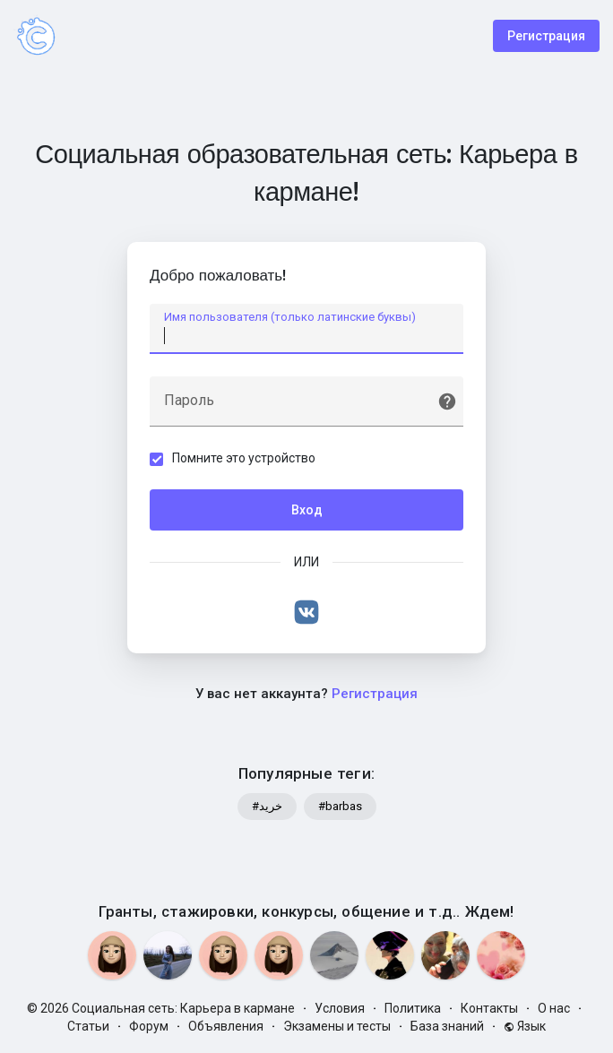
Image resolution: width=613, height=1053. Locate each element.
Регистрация (546, 36)
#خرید (267, 806)
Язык (525, 1026)
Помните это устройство (243, 458)
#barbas (340, 806)
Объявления (225, 1026)
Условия (340, 1008)
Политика (412, 1008)
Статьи (88, 1026)
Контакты (489, 1008)
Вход (307, 510)
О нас (554, 1008)
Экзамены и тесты (337, 1026)
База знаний (447, 1026)
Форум (148, 1026)
